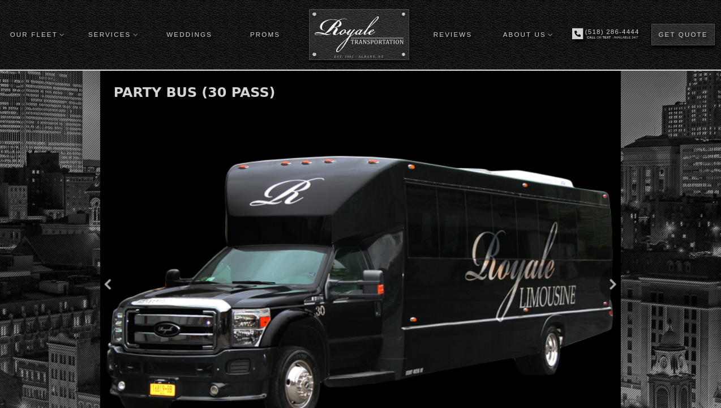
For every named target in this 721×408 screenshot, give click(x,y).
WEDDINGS (189, 34)
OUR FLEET (34, 34)
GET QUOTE (682, 34)
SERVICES (109, 34)
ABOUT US (524, 34)
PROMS (265, 34)
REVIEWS (453, 34)
